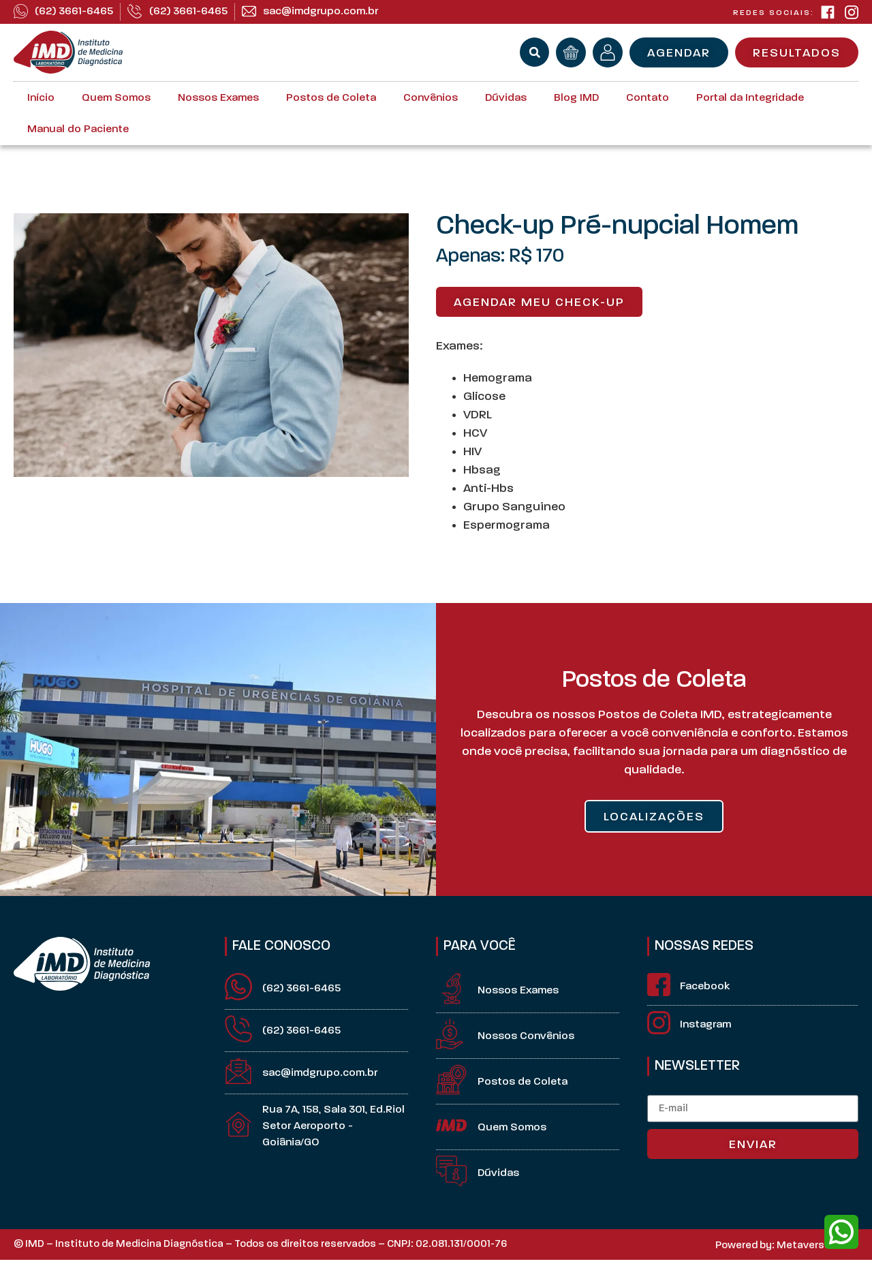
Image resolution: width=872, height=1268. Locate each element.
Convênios (430, 98)
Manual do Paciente (78, 129)
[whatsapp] (841, 1232)
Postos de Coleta (331, 98)
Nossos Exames (218, 98)
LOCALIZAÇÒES (654, 817)
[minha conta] (608, 52)
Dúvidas (506, 98)
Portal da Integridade (750, 98)
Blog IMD (576, 98)
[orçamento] (571, 52)
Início (40, 98)
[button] (534, 52)
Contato (647, 98)
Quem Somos (116, 98)
